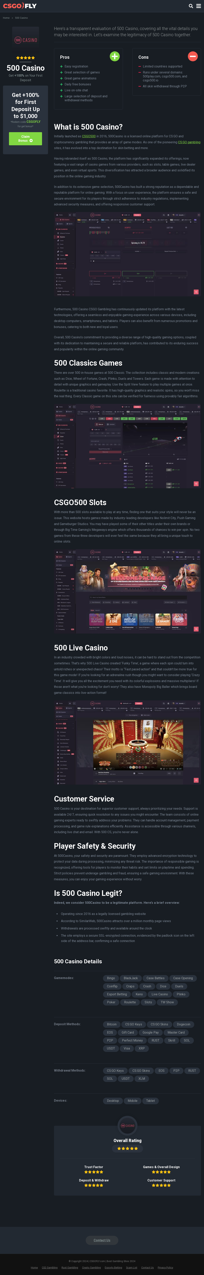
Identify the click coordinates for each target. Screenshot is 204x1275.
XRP (142, 1048)
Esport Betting (117, 994)
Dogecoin (183, 1024)
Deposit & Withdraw (94, 1180)
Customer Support (161, 1180)
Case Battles (156, 978)
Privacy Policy (165, 1267)
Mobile (132, 1101)
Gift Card (128, 1032)
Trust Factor (93, 1167)
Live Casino (160, 994)
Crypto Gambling (91, 1267)
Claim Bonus (25, 139)
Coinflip (112, 986)
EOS (110, 1032)
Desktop (113, 1101)
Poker (111, 1002)
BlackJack (131, 978)
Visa (127, 1048)
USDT (111, 1048)
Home (6, 18)
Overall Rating (128, 1140)
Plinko (181, 994)
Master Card (176, 1032)
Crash (147, 986)
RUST (155, 1040)
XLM (141, 1079)
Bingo (111, 978)
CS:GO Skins (159, 1024)
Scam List (131, 1267)
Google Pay (151, 1032)
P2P (110, 1040)
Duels (179, 986)
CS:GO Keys (133, 1024)
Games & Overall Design (161, 1167)
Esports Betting (113, 1267)
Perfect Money (132, 1040)
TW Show (167, 1002)
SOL (187, 1040)
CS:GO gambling (189, 142)
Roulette (130, 1002)
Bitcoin (112, 1024)
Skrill (171, 1040)
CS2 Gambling (50, 1267)
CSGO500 (89, 136)
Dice (163, 986)
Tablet (150, 1101)
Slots (148, 1002)
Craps (130, 986)
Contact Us (102, 1240)
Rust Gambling (70, 1267)
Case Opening (183, 978)
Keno (139, 994)
